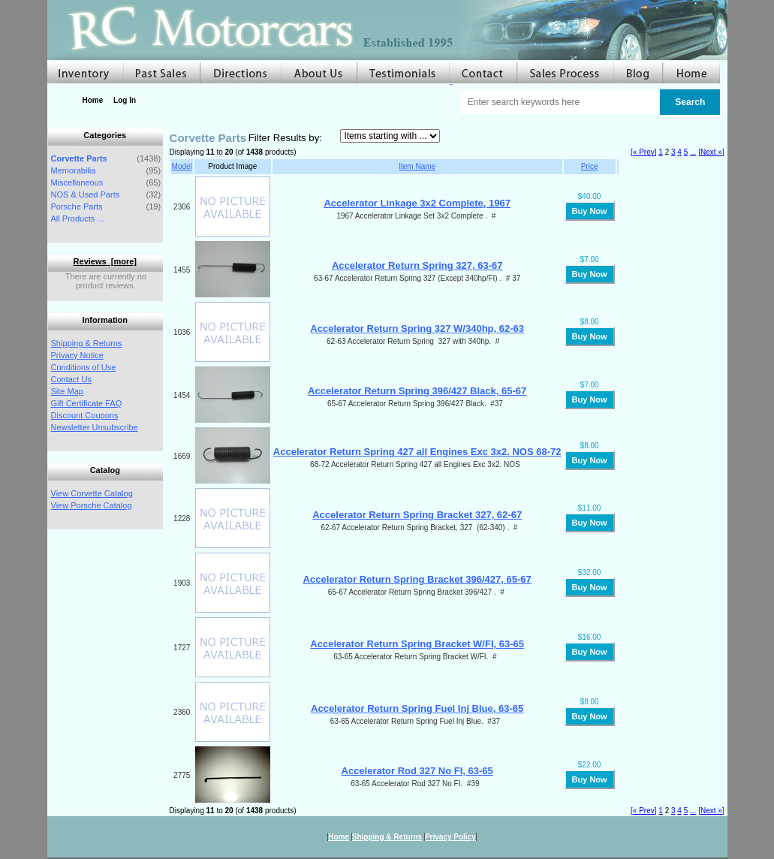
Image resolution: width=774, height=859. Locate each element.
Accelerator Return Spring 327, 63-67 (417, 265)
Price (589, 166)
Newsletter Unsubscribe (94, 427)
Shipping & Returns (86, 343)
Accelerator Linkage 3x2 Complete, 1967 (417, 203)
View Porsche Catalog (91, 505)
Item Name (417, 166)
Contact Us (71, 379)
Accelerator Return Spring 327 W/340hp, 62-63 (417, 328)
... (693, 152)
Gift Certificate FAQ (86, 403)
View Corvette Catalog (92, 493)
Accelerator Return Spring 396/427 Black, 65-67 (417, 390)
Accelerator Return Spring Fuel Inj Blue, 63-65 (417, 708)
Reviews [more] (105, 261)
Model (182, 166)
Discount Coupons (85, 415)
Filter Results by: (285, 137)
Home (93, 100)
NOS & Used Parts (85, 194)
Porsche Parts (77, 206)
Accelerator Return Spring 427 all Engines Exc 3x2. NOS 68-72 (417, 451)
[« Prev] (643, 152)
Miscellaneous (77, 182)
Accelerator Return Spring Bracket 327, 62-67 (417, 514)
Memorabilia (73, 170)
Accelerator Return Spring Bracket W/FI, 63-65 (417, 644)
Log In (124, 100)
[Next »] (711, 152)
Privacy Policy (450, 837)
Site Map (67, 391)
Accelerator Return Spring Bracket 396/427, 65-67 (417, 579)
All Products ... (77, 218)
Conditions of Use (83, 367)
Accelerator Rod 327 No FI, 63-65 (417, 770)
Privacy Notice (77, 355)
